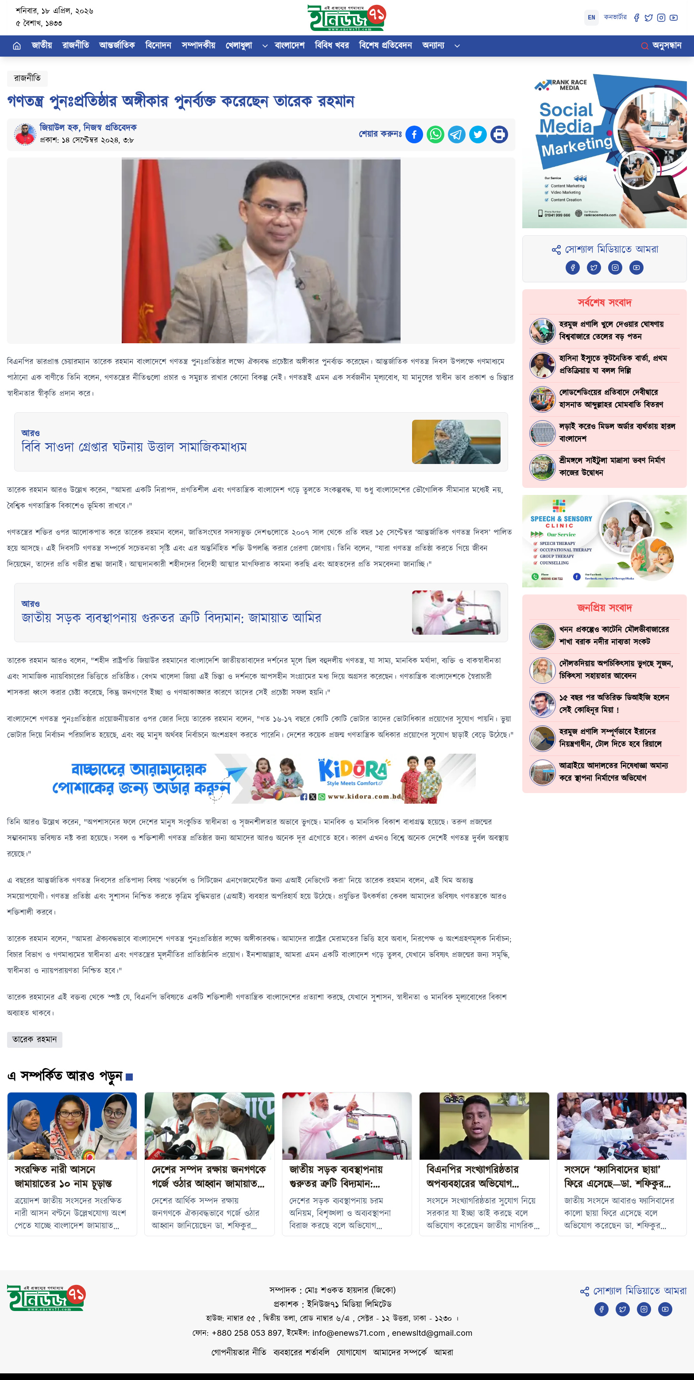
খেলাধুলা (239, 46)
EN (591, 17)
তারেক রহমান (34, 1040)
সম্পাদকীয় (198, 46)
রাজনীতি (75, 46)
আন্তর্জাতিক (117, 46)
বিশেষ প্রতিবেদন (385, 46)
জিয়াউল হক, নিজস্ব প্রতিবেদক (88, 128)
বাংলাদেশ (290, 46)
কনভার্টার (615, 17)
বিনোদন (158, 46)
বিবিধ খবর (332, 46)
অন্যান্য (433, 46)
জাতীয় (42, 46)
